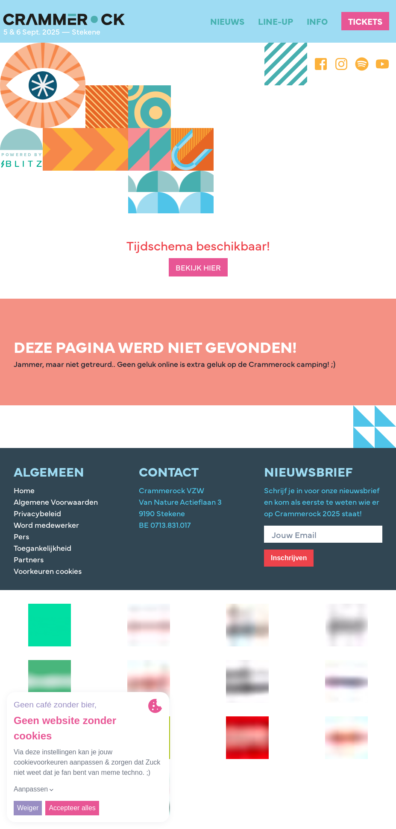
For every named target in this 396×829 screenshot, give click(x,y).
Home (24, 490)
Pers (21, 536)
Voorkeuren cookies (48, 570)
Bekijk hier (198, 267)
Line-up (275, 21)
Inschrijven (289, 557)
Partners (29, 559)
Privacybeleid (37, 513)
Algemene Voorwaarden (56, 501)
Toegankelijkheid (42, 547)
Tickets (365, 21)
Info (317, 21)
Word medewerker (46, 524)
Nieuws (227, 21)
